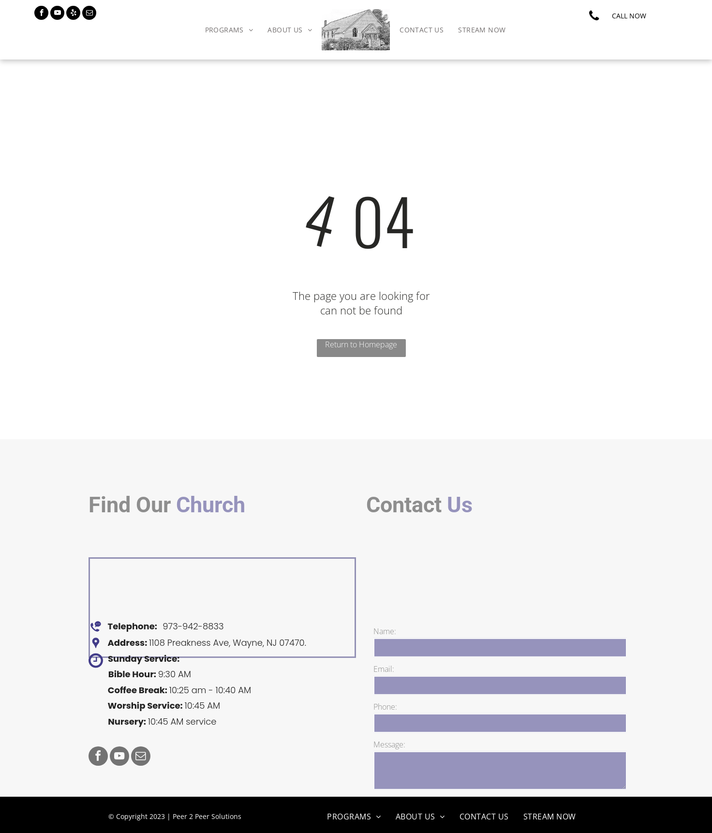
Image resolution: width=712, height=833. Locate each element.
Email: (383, 711)
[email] (89, 14)
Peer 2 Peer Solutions (207, 816)
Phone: (385, 749)
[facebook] (41, 14)
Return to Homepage (361, 344)
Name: (384, 674)
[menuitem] (229, 29)
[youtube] (57, 14)
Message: (389, 787)
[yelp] (73, 14)
